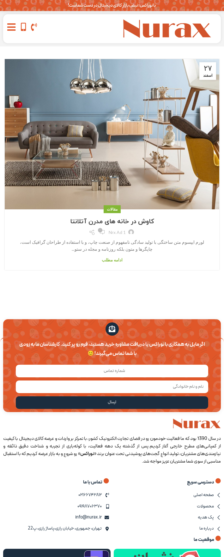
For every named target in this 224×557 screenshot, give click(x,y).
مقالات (112, 209)
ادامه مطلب (112, 260)
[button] (11, 27)
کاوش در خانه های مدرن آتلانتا (112, 221)
